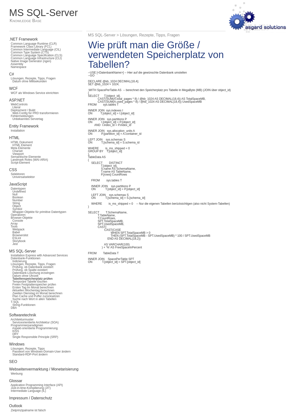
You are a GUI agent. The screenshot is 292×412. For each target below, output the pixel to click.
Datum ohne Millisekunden (28, 81)
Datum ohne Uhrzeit (23, 275)
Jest (13, 244)
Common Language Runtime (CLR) (33, 43)
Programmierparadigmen (26, 325)
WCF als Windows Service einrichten (34, 93)
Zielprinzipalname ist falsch (27, 410)
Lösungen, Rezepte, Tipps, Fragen (32, 78)
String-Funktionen (22, 305)
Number (16, 200)
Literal (14, 107)
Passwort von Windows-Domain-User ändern (40, 351)
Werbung (16, 373)
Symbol (15, 209)
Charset (16, 151)
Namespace (18, 67)
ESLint (15, 238)
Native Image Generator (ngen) (30, 61)
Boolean (16, 197)
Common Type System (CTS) (29, 52)
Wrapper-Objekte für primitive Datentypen (37, 212)
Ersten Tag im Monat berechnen (31, 287)
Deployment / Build (22, 110)
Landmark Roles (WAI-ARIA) (28, 159)
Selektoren (17, 174)
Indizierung (18, 261)
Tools (13, 226)
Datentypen (17, 188)
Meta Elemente (19, 148)
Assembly (16, 64)
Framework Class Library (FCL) (30, 46)
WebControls (18, 104)
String (14, 203)
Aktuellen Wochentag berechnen (32, 290)
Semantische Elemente (25, 157)
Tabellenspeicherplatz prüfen (31, 278)
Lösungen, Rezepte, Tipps (27, 348)
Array (13, 223)
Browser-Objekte (21, 217)
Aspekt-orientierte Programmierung (33, 328)
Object (15, 206)
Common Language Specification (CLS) (35, 55)
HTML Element (20, 145)
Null (13, 194)
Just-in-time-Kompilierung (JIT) (30, 388)
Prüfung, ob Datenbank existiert (31, 267)
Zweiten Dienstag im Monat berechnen (36, 293)
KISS (14, 331)
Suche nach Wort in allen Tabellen (32, 299)
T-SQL (14, 302)
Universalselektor (22, 177)
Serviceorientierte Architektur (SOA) (34, 322)
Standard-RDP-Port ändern (28, 354)
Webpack (17, 229)
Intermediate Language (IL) (27, 391)
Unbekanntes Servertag (26, 119)
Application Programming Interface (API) (36, 385)
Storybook (17, 241)
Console (16, 220)
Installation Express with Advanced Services (38, 255)
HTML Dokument (21, 142)
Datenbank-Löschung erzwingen (31, 273)
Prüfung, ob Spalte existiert (28, 270)
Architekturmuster (21, 319)
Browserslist (18, 235)
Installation (17, 130)
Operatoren (17, 215)
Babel (14, 232)
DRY (13, 334)
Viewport (16, 154)
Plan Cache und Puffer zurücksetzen (34, 296)
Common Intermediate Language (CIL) (35, 49)
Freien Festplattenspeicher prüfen (32, 284)
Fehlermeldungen (21, 116)
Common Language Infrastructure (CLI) (35, 58)
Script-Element (19, 162)
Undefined (17, 191)
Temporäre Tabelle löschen (28, 281)
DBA (13, 308)
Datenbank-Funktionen (24, 258)
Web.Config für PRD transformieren (34, 113)
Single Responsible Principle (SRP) (33, 337)
